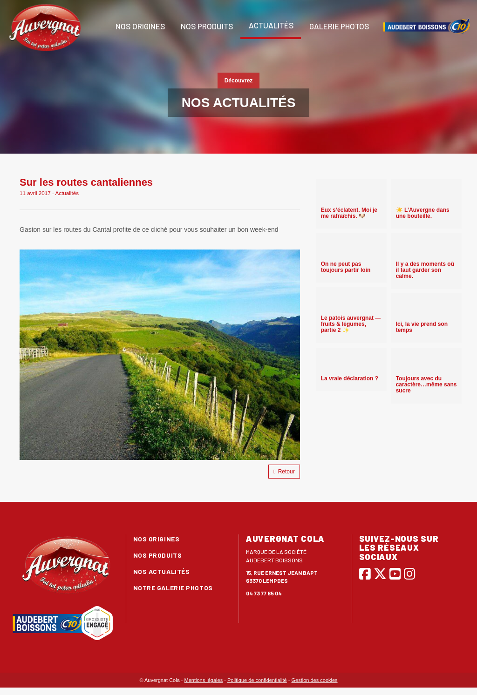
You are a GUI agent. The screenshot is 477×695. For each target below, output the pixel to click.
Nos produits (206, 26)
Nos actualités (161, 571)
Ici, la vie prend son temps (422, 327)
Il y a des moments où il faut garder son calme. (425, 270)
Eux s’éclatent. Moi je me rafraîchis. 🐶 (349, 213)
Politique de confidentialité (257, 680)
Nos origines (139, 26)
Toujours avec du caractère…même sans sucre (426, 384)
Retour (283, 471)
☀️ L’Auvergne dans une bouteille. (423, 213)
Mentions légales (203, 680)
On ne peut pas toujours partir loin (346, 267)
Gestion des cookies (315, 680)
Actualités (270, 25)
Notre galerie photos (173, 588)
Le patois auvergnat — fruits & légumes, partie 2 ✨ (351, 324)
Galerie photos (338, 26)
